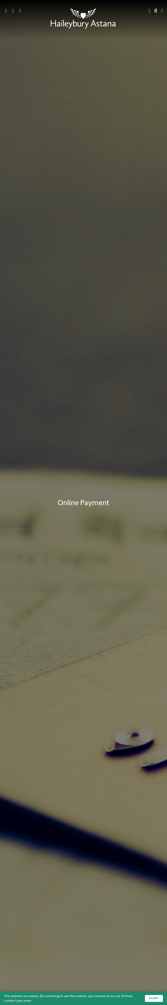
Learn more (23, 1000)
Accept (154, 998)
